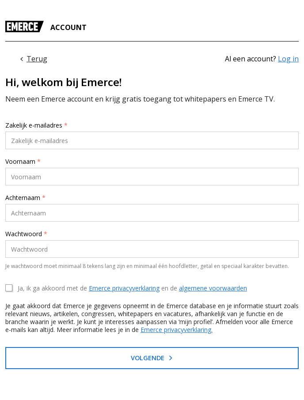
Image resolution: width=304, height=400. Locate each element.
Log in (288, 59)
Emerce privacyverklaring (124, 288)
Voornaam (23, 161)
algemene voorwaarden (213, 288)
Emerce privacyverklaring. (177, 329)
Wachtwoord (26, 234)
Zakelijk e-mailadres (36, 125)
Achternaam (25, 197)
